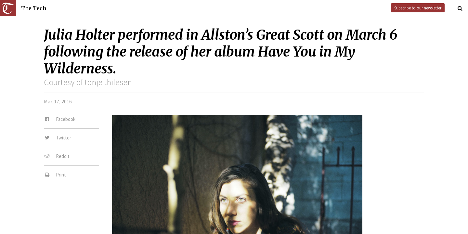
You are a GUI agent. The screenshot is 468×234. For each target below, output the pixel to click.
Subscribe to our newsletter (417, 7)
